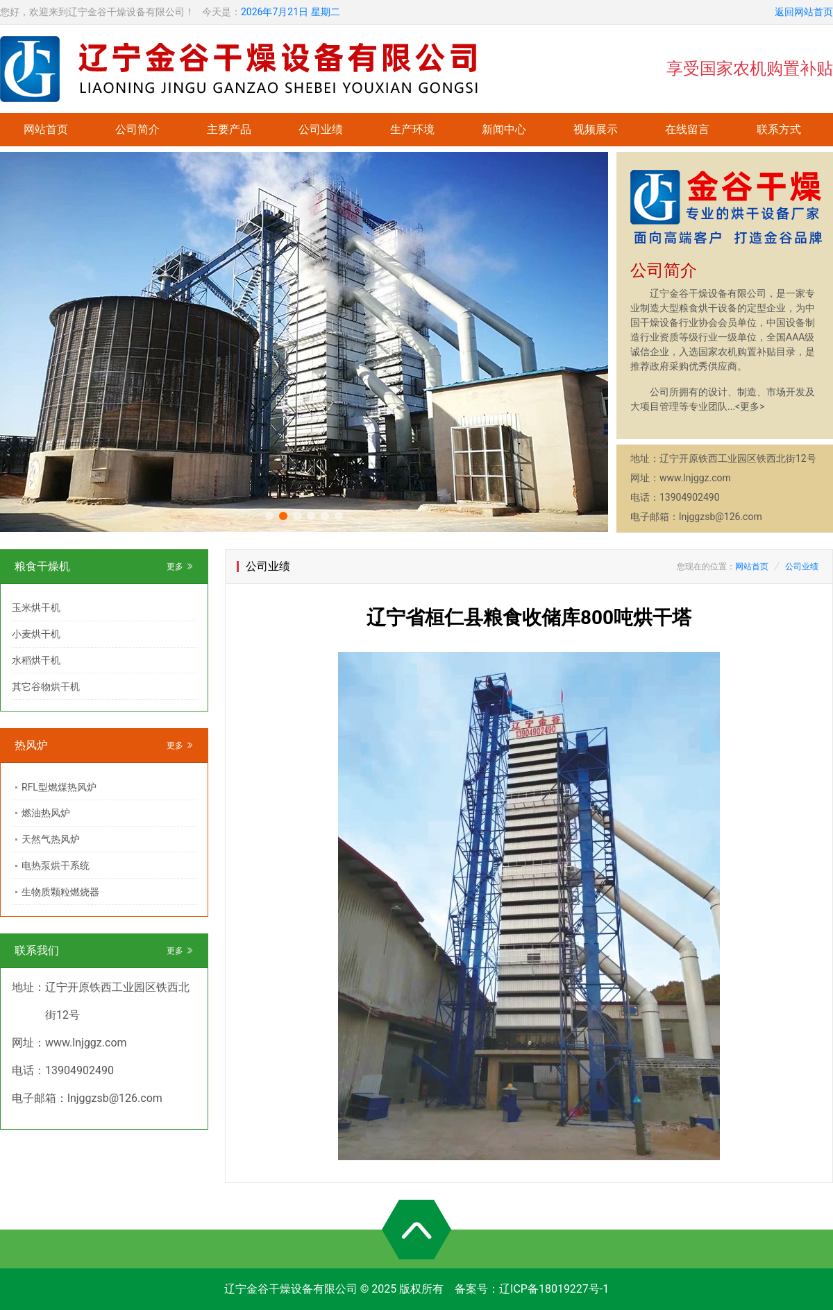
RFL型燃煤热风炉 (59, 787)
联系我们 (37, 950)
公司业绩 (320, 129)
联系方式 (779, 129)
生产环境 (412, 129)
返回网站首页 (804, 11)
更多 (180, 566)
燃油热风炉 (46, 812)
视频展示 (595, 129)
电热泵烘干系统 (56, 865)
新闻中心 (504, 129)
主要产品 (229, 129)
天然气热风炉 (51, 839)
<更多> (749, 406)
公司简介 (137, 129)
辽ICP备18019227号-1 (554, 1288)
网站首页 (46, 129)
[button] (269, 516)
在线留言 (687, 129)
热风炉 (31, 745)
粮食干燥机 (42, 566)
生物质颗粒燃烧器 (60, 891)
